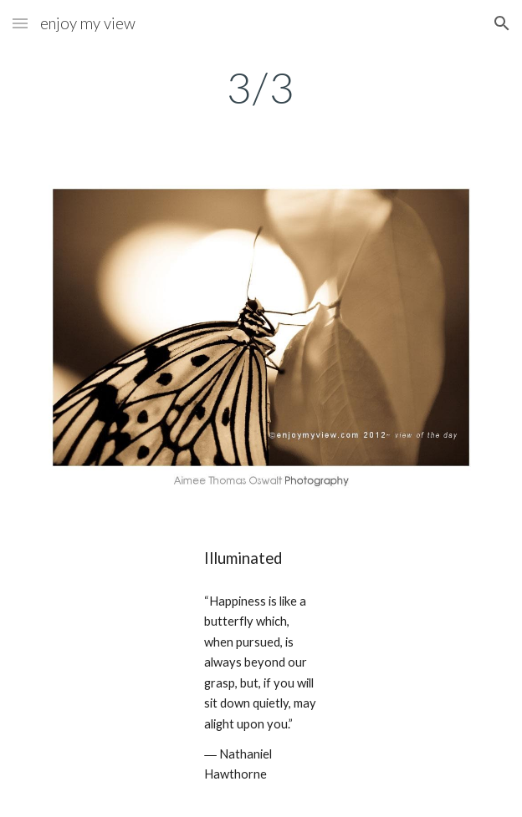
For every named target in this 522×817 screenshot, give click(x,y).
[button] (20, 23)
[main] (261, 88)
